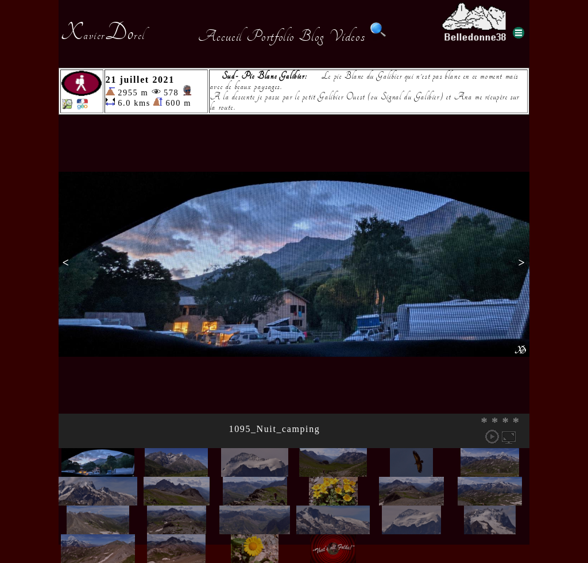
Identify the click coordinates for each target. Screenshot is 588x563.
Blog (312, 36)
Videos (347, 36)
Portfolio (270, 36)
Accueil (220, 36)
